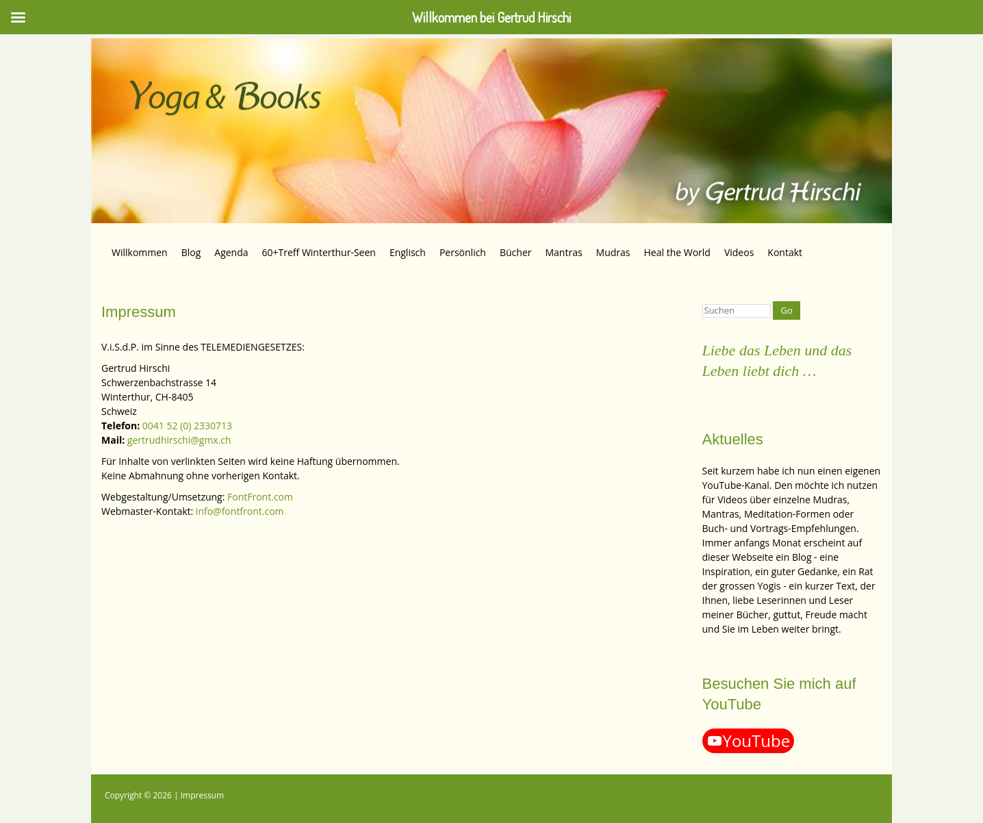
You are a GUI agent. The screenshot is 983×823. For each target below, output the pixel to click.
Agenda (231, 252)
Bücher (516, 252)
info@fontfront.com (240, 511)
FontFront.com (260, 496)
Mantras (563, 252)
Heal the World (677, 252)
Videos (739, 252)
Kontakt (784, 252)
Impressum (202, 795)
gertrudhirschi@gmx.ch (179, 439)
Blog (191, 252)
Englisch (408, 252)
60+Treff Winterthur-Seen (319, 252)
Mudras (613, 252)
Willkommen (140, 252)
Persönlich (462, 252)
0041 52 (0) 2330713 (187, 425)
